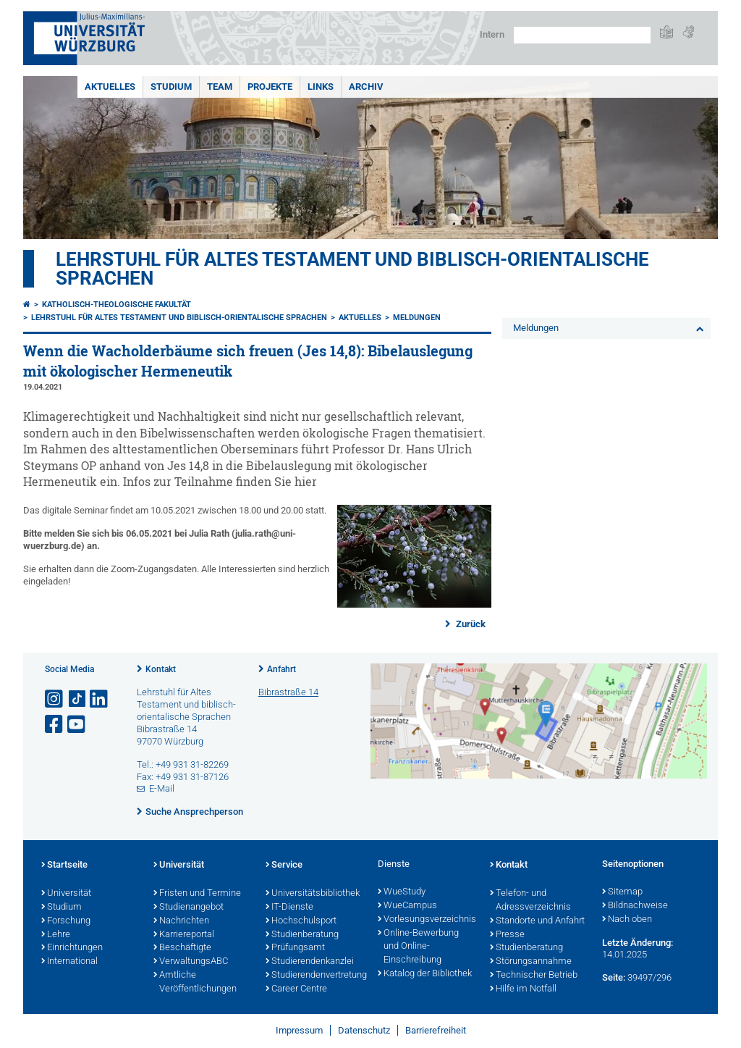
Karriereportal (183, 935)
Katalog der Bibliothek (425, 974)
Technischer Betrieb (533, 975)
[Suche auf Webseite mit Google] (582, 35)
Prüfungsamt (295, 948)
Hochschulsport (301, 921)
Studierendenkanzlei (310, 961)
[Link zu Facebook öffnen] (55, 724)
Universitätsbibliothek (313, 893)
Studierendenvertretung (314, 975)
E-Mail (161, 788)
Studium (171, 86)
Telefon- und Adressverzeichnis (530, 900)
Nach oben (627, 919)
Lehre (55, 935)
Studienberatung (302, 935)
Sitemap (622, 892)
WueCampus (407, 906)
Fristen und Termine (197, 893)
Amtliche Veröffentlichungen (195, 982)
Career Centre (296, 989)
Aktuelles (110, 86)
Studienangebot (188, 907)
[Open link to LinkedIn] (100, 699)
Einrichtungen (72, 948)
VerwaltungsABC (190, 961)
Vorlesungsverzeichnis (426, 919)
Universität (66, 893)
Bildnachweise (635, 906)
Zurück (470, 624)
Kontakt (160, 669)
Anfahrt (281, 669)
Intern (492, 34)
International (69, 961)
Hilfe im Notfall (523, 989)
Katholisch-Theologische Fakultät (116, 304)
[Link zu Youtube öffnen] (77, 724)
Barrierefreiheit (435, 1030)
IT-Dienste (289, 907)
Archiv (366, 86)
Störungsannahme (531, 961)
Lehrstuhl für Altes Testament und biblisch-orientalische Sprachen (352, 268)
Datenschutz (364, 1030)
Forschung (65, 921)
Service (284, 865)
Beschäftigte (182, 948)
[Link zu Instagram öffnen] (55, 699)
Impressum (299, 1030)
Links (321, 86)
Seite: (613, 977)
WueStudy (401, 892)
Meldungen (417, 317)
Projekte (269, 86)
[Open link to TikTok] (77, 699)
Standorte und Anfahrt (537, 921)
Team (219, 86)
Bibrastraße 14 (288, 692)
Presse (507, 935)
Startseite (64, 865)
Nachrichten (181, 921)
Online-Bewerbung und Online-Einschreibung (418, 947)
